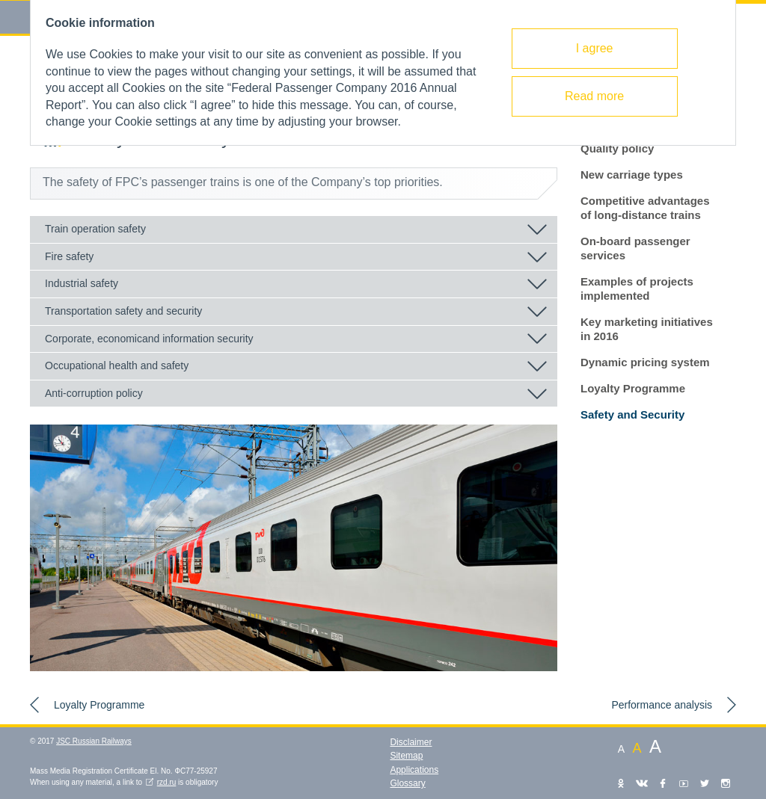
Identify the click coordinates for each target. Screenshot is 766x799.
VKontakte (641, 783)
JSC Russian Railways (94, 741)
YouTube (683, 783)
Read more (594, 96)
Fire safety (69, 256)
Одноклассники (620, 783)
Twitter (704, 783)
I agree (594, 48)
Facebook (662, 783)
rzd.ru (167, 782)
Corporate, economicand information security (149, 339)
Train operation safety (95, 229)
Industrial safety (81, 283)
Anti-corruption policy (94, 393)
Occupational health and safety (117, 365)
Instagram (725, 783)
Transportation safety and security (123, 311)
